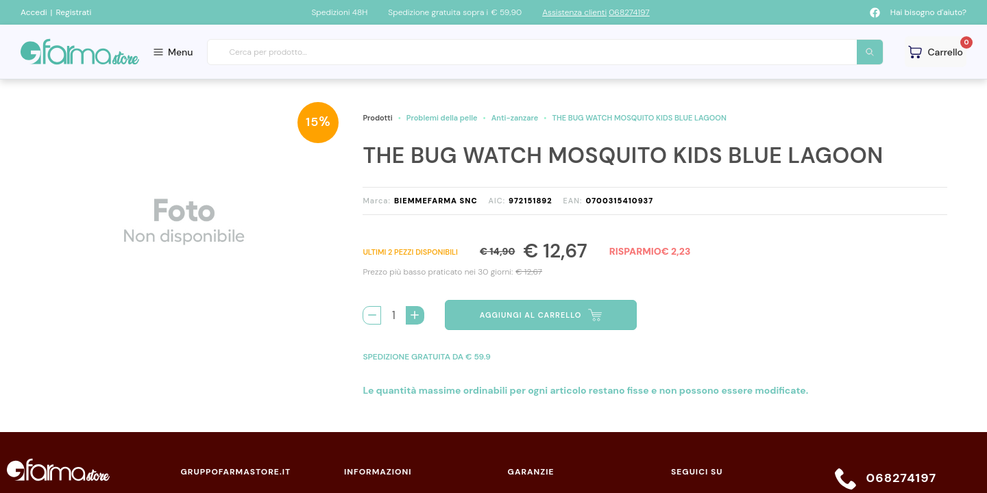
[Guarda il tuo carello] (935, 51)
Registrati (73, 12)
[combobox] (545, 52)
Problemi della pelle (442, 118)
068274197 (629, 12)
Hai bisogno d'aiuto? (928, 12)
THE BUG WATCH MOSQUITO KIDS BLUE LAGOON (639, 118)
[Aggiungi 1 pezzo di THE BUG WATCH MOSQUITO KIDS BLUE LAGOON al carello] (415, 315)
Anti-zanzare (515, 118)
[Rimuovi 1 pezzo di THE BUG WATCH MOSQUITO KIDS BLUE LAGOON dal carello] (372, 315)
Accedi (34, 12)
